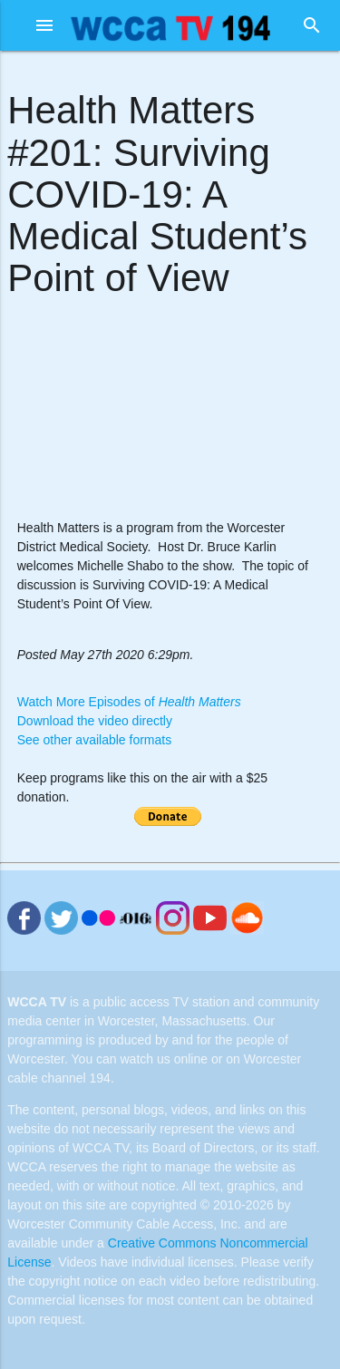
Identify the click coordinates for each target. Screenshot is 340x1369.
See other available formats (94, 740)
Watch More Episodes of (129, 701)
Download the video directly (94, 721)
